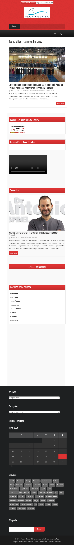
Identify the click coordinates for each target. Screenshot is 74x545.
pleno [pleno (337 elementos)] (43, 501)
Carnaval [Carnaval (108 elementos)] (19, 485)
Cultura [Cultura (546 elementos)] (45, 485)
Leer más (60, 103)
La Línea (37, 41)
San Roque (15, 301)
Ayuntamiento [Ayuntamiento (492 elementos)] (46, 481)
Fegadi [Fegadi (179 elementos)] (43, 489)
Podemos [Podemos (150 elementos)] (50, 501)
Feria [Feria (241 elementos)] (49, 489)
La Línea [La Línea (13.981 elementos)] (21, 497)
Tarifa (13, 313)
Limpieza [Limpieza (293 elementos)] (30, 497)
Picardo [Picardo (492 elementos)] (28, 501)
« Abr (11, 466)
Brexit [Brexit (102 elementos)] (12, 485)
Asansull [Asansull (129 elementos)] (36, 481)
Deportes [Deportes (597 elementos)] (60, 485)
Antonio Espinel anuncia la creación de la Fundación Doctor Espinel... (33, 234)
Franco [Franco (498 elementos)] (26, 493)
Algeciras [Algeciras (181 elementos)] (20, 481)
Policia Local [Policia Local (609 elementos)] (14, 505)
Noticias (34, 91)
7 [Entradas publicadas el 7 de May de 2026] (37, 446)
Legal (15, 542)
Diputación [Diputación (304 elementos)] (24, 489)
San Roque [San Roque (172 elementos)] (22, 509)
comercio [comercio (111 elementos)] (37, 485)
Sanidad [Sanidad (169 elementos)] (12, 509)
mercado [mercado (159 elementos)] (13, 501)
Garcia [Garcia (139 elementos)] (34, 493)
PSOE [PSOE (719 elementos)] (41, 505)
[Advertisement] (37, 355)
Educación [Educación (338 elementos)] (34, 489)
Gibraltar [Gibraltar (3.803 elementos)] (42, 493)
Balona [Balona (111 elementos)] (55, 481)
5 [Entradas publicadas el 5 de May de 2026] (21, 446)
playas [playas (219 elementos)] (36, 501)
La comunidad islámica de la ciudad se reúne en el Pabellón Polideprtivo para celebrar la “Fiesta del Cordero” (36, 86)
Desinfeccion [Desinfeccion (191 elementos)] (14, 489)
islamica (27, 41)
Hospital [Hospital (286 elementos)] (50, 493)
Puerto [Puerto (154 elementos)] (48, 505)
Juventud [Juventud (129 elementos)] (13, 497)
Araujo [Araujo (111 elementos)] (28, 481)
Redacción (25, 91)
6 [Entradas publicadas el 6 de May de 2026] (29, 446)
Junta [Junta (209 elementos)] (61, 493)
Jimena (14, 316)
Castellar (14, 320)
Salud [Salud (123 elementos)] (55, 505)
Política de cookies (26, 542)
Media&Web (54, 539)
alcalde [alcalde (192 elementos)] (12, 481)
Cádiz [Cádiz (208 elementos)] (52, 485)
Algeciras (15, 305)
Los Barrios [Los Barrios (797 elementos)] (40, 497)
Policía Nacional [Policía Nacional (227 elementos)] (26, 505)
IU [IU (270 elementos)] (56, 493)
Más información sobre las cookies (48, 542)
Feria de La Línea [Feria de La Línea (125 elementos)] (16, 493)
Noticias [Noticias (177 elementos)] (21, 501)
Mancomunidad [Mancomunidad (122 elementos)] (51, 497)
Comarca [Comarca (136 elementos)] (28, 485)
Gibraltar (14, 293)
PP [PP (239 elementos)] (35, 505)
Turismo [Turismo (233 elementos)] (31, 509)
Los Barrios (16, 309)
